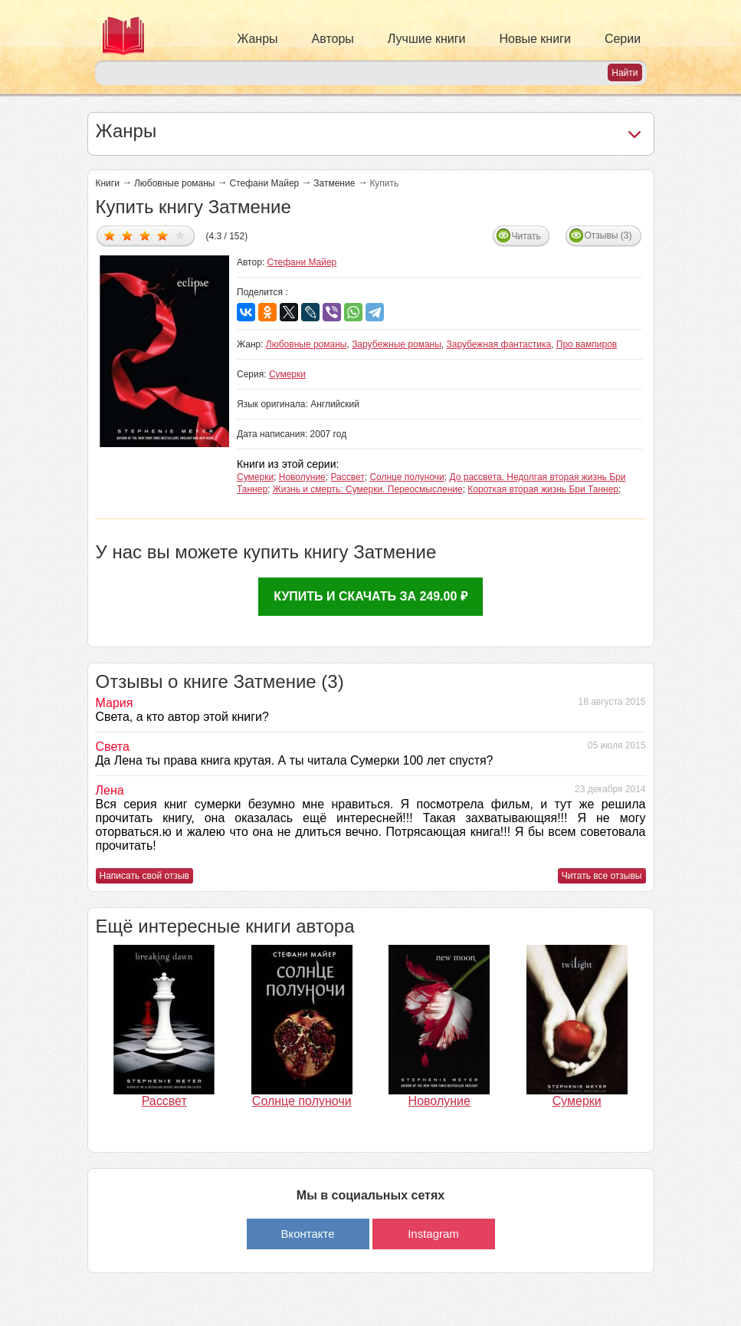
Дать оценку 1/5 (109, 235)
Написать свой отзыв (144, 875)
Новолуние (302, 477)
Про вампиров (586, 344)
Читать (526, 236)
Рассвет (347, 477)
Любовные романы (174, 183)
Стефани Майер (265, 183)
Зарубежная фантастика (498, 344)
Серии (623, 38)
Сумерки (287, 374)
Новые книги (535, 38)
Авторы (333, 38)
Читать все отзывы (602, 875)
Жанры (258, 38)
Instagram (433, 1233)
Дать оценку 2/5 (127, 235)
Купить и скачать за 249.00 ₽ (370, 596)
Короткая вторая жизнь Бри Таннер (542, 489)
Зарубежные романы (396, 344)
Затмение (334, 183)
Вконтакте (307, 1233)
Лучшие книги (427, 38)
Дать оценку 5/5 (180, 235)
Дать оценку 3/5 (145, 235)
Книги (108, 183)
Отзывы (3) (608, 235)
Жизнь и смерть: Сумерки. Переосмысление (368, 489)
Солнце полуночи (406, 477)
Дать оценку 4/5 (162, 235)
